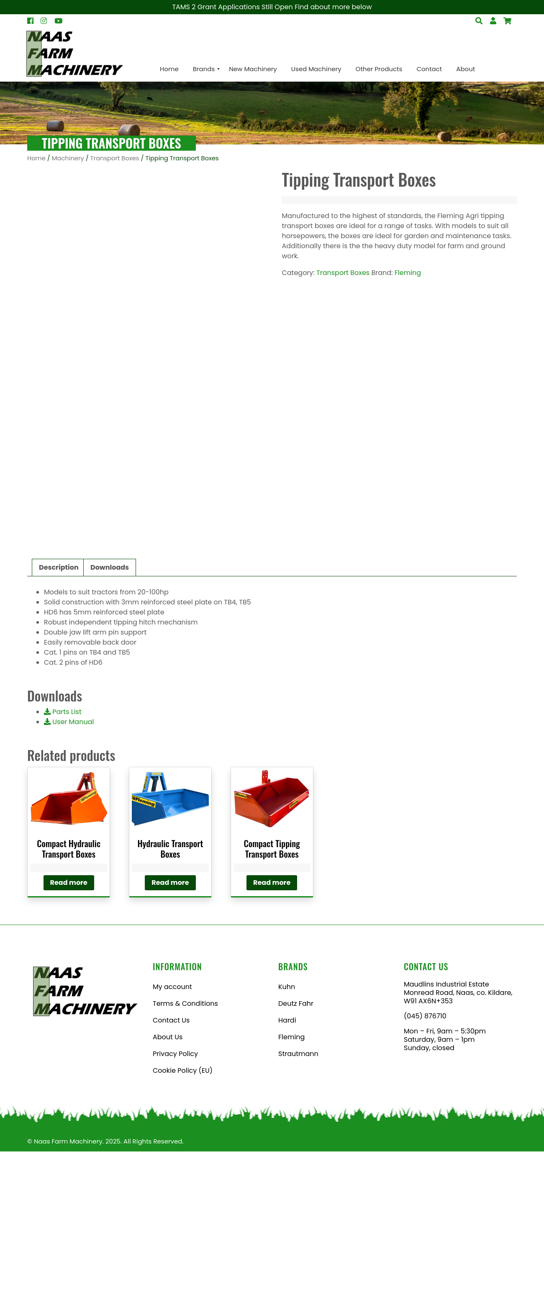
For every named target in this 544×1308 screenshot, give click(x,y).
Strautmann (298, 1210)
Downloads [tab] (109, 724)
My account (172, 1143)
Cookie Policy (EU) (183, 1227)
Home (36, 158)
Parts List (63, 868)
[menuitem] (169, 69)
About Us (167, 1193)
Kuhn (286, 1143)
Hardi (287, 1177)
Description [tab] (59, 724)
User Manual (69, 878)
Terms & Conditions (185, 1160)
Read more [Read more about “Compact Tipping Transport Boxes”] (271, 1039)
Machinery (68, 158)
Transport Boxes (114, 158)
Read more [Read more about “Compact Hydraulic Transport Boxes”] (68, 1039)
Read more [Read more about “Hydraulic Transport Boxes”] (170, 1039)
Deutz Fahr (295, 1160)
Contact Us (171, 1177)
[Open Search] (507, 21)
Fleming (408, 273)
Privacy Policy (175, 1210)
